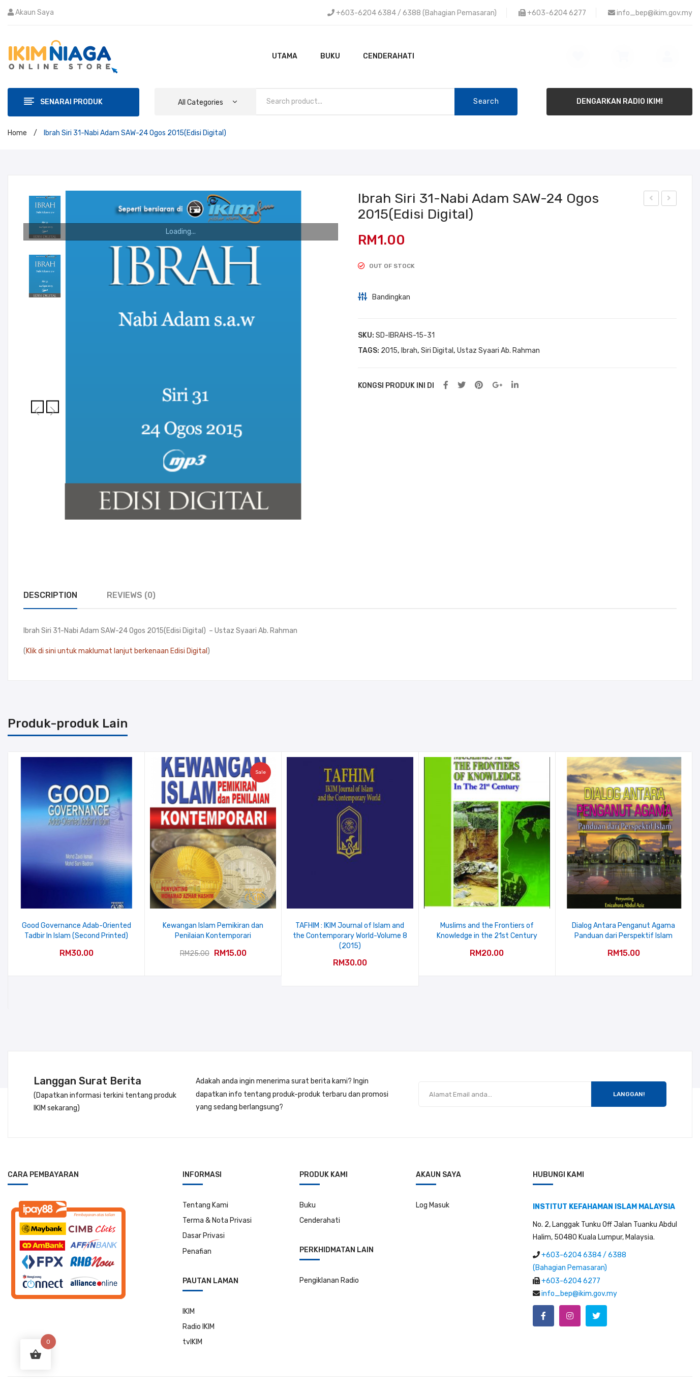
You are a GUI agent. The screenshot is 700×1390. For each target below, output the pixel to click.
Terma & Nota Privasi (217, 1198)
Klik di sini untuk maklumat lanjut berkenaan (97, 651)
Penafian (196, 1228)
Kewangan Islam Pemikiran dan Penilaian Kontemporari (213, 930)
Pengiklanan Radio (329, 1258)
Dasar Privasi (203, 1213)
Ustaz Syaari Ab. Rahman (498, 350)
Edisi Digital (188, 651)
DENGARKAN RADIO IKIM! (619, 101)
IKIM (188, 1288)
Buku (307, 1182)
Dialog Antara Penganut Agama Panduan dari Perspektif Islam (623, 930)
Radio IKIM (198, 1304)
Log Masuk (432, 1182)
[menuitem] (284, 56)
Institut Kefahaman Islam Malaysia (372, 1377)
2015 (389, 350)
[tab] (50, 595)
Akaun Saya (34, 12)
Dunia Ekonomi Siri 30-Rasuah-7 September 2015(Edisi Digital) (651, 200)
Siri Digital (437, 350)
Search (486, 101)
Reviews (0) (131, 595)
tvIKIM (192, 1319)
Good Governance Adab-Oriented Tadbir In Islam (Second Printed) (76, 930)
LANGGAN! (629, 1071)
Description (50, 595)
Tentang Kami (205, 1182)
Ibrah (409, 350)
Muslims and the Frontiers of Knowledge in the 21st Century (487, 930)
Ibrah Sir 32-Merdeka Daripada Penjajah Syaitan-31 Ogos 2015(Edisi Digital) (669, 200)
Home (17, 133)
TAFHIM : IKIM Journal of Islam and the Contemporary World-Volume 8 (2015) (350, 935)
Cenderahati (319, 1198)
